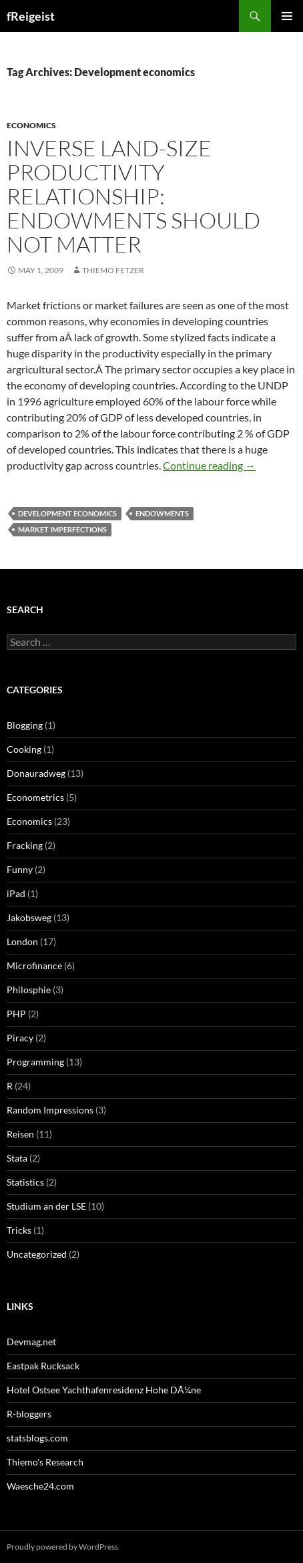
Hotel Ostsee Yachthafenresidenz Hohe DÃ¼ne (104, 1389)
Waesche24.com (40, 1486)
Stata (17, 1158)
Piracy (20, 1037)
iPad (16, 893)
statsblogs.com (37, 1437)
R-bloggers (29, 1413)
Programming (35, 1061)
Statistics (25, 1182)
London (22, 941)
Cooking (24, 749)
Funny (20, 869)
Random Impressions (50, 1109)
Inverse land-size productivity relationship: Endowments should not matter (133, 196)
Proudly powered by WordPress (62, 1547)
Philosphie (29, 989)
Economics (31, 125)
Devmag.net (31, 1341)
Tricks (19, 1230)
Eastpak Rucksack (43, 1365)
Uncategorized (37, 1254)
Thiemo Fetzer (113, 270)
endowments (162, 513)
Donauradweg (36, 773)
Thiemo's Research (45, 1461)
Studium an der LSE (46, 1206)
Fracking (25, 845)
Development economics (67, 513)
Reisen (20, 1134)
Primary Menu (287, 16)
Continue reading (209, 465)
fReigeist (31, 16)
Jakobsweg (29, 917)
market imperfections (62, 529)
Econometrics (35, 797)
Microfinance (34, 965)
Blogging (25, 725)
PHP (16, 1013)
